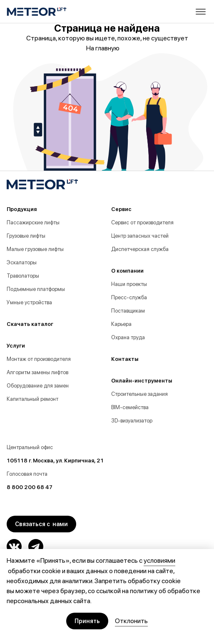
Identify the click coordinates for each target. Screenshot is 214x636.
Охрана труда (128, 337)
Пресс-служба (129, 297)
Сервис (121, 209)
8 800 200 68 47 (29, 487)
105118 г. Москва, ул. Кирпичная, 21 (55, 460)
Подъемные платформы (36, 289)
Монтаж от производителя (39, 359)
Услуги (16, 346)
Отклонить (131, 621)
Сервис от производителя (142, 222)
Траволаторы (23, 276)
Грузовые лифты (26, 236)
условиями (159, 560)
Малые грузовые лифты (35, 249)
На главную (107, 48)
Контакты (124, 359)
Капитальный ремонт (32, 399)
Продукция (22, 209)
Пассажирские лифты (33, 222)
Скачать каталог (30, 324)
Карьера (121, 324)
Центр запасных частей (140, 236)
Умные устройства (29, 302)
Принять (87, 621)
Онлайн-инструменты (141, 381)
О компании (127, 271)
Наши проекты (129, 284)
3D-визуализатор (131, 420)
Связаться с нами (41, 524)
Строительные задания (139, 394)
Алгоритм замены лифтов (37, 372)
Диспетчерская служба (140, 249)
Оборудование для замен (38, 386)
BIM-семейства (130, 407)
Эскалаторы (22, 262)
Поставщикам (128, 311)
